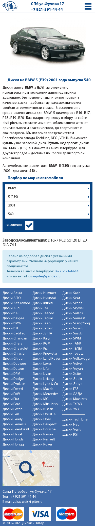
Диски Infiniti (42, 303)
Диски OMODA (44, 414)
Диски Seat (71, 298)
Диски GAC (11, 414)
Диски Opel (41, 419)
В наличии (14, 225)
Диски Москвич (74, 399)
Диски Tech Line (75, 420)
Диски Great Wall (16, 429)
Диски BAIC (12, 313)
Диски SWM (71, 338)
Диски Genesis (14, 424)
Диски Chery (12, 344)
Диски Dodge (13, 379)
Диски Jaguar (42, 318)
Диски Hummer (44, 293)
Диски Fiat (11, 399)
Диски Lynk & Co (45, 384)
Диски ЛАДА (72, 394)
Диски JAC (40, 308)
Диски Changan (15, 338)
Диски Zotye (72, 384)
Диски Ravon (42, 434)
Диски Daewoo (14, 364)
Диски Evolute (14, 384)
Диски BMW (12, 323)
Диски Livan (41, 374)
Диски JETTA (42, 333)
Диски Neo (71, 425)
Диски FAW (11, 394)
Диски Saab (71, 293)
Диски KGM (41, 344)
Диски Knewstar (44, 354)
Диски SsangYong (76, 323)
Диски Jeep (41, 323)
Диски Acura (12, 293)
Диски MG (40, 399)
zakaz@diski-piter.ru (27, 502)
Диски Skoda (72, 303)
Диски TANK (71, 344)
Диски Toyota (73, 354)
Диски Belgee (13, 318)
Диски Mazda (42, 389)
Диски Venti (71, 430)
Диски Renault (43, 439)
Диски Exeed (13, 389)
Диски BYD (11, 328)
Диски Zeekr (72, 379)
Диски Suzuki (72, 333)
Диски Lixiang (43, 379)
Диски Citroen (14, 359)
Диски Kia (40, 349)
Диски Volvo (72, 364)
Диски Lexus (42, 364)
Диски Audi (11, 308)
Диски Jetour (42, 328)
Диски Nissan (42, 409)
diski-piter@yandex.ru (44, 276)
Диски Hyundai (44, 298)
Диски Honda (13, 439)
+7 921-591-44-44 (47, 10)
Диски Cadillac (14, 333)
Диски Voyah (72, 369)
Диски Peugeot (44, 424)
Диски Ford (11, 404)
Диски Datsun (13, 369)
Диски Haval (12, 434)
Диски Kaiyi (41, 338)
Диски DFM (11, 374)
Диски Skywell (73, 308)
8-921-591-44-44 (66, 271)
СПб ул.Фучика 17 (47, 4)
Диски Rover (42, 444)
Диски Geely (13, 419)
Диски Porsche (44, 429)
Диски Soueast (73, 318)
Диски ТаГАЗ (72, 404)
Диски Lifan (41, 369)
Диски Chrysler (14, 354)
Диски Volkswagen (76, 359)
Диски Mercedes (45, 394)
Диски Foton (13, 409)
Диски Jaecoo (43, 313)
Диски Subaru (72, 328)
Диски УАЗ (70, 409)
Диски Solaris (72, 313)
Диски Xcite (71, 374)
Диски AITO (12, 298)
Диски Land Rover (46, 359)
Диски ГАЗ (70, 389)
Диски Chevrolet (15, 349)
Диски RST (70, 435)
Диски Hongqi (14, 444)
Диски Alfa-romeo (16, 303)
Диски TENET (72, 349)
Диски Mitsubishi (45, 404)
